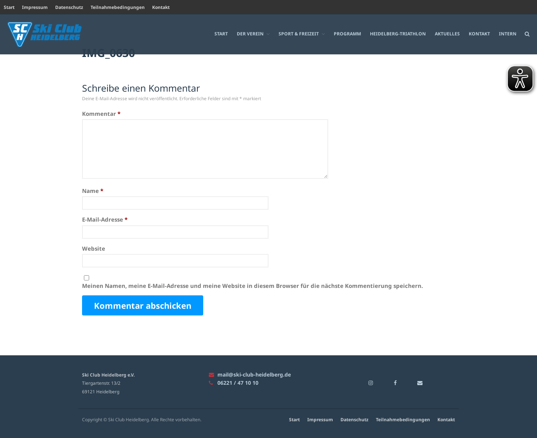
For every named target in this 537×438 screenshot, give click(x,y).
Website (93, 248)
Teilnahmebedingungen (118, 7)
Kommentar (101, 113)
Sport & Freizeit (299, 34)
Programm (347, 34)
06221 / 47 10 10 (233, 382)
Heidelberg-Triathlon (398, 34)
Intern (507, 34)
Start (9, 7)
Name (92, 190)
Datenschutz (69, 7)
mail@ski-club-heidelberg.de (250, 374)
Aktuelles (447, 34)
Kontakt (161, 7)
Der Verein (250, 34)
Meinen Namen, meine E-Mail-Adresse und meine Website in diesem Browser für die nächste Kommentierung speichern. (252, 285)
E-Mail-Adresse (105, 219)
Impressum (35, 7)
